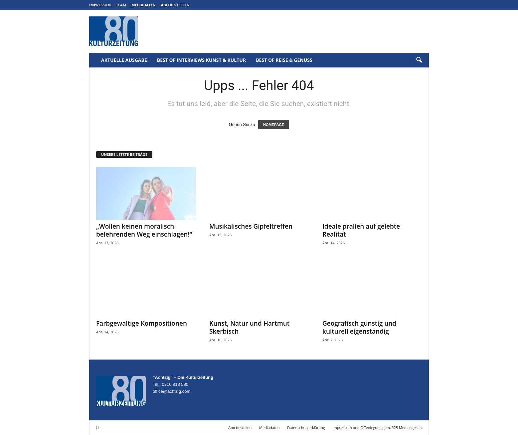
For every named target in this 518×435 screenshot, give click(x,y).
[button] (419, 60)
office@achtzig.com (171, 391)
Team (121, 4)
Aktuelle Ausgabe (124, 60)
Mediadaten (143, 4)
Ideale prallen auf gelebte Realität (361, 230)
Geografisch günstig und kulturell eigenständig (359, 327)
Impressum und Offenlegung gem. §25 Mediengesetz (378, 427)
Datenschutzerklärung (306, 427)
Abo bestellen (175, 4)
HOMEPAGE (273, 125)
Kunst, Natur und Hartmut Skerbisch (249, 327)
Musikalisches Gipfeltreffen (250, 226)
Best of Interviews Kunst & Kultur (201, 60)
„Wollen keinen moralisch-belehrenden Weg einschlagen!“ (144, 230)
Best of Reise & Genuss (284, 60)
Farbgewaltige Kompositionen (141, 323)
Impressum (100, 4)
